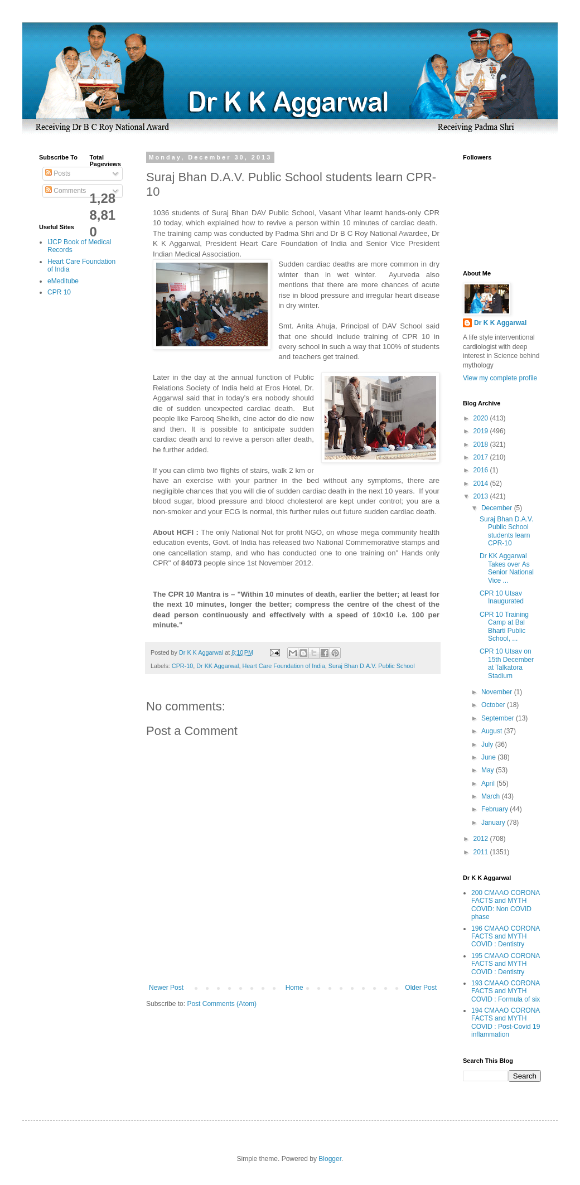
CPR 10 (59, 292)
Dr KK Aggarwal (217, 665)
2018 (481, 444)
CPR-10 (182, 665)
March (491, 796)
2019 (481, 431)
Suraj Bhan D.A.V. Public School (371, 665)
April (488, 783)
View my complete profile (500, 378)
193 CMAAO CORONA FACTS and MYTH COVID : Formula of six (505, 991)
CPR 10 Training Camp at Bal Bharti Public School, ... (504, 626)
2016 (481, 470)
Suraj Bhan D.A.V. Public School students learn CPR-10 (506, 531)
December (497, 508)
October (494, 705)
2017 (481, 457)
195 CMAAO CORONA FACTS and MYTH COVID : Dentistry (505, 964)
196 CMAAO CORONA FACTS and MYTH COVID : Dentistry (505, 937)
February (495, 809)
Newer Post (166, 987)
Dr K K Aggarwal (500, 323)
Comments (65, 191)
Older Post (421, 987)
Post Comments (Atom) (222, 1004)
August (492, 731)
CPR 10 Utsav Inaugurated (502, 597)
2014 (481, 483)
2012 (481, 839)
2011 (481, 852)
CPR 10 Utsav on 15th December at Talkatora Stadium (507, 663)
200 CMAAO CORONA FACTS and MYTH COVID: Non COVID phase (505, 905)
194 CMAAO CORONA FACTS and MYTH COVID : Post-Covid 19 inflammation (505, 1022)
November (497, 692)
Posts (57, 173)
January (494, 822)
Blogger (329, 1159)
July (488, 744)
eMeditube (63, 281)
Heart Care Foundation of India (283, 665)
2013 (481, 496)
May (488, 770)
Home (294, 987)
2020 (481, 418)
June (489, 757)
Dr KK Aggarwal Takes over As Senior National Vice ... (507, 568)
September (498, 718)
